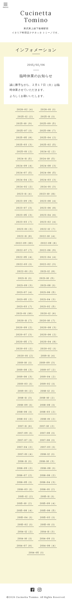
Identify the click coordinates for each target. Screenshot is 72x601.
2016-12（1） (48, 454)
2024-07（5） (24, 172)
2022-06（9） (48, 250)
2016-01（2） (48, 489)
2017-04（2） (25, 446)
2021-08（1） (48, 285)
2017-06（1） (48, 440)
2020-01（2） (25, 355)
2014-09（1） (48, 538)
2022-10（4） (48, 236)
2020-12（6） (48, 313)
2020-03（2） (25, 348)
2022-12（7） (48, 228)
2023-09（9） (25, 200)
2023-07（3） (24, 207)
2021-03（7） (25, 306)
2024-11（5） (25, 158)
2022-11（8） (25, 236)
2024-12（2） (48, 151)
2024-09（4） (25, 165)
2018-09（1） (25, 404)
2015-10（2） (25, 503)
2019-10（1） (25, 362)
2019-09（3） (47, 362)
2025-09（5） (48, 123)
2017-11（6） (25, 426)
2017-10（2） (48, 426)
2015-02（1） (25, 524)
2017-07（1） (25, 440)
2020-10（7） (48, 320)
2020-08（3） (49, 327)
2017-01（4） (26, 454)
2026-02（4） (25, 109)
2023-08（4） (48, 200)
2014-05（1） (37, 552)
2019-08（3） (25, 369)
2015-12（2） (26, 496)
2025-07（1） (25, 130)
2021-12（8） (48, 271)
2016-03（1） (25, 489)
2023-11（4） (25, 193)
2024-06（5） (48, 172)
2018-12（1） (48, 390)
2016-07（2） (25, 475)
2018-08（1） (48, 404)
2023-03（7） (24, 221)
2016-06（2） (48, 475)
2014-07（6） (25, 545)
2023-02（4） (48, 221)
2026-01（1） (49, 109)
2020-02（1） (48, 348)
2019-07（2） (48, 369)
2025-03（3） (25, 144)
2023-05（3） (25, 214)
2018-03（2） (48, 411)
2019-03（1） (25, 383)
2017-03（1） (48, 446)
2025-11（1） (48, 116)
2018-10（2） (48, 397)
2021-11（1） (25, 278)
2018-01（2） (48, 418)
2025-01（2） (25, 151)
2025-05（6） (25, 137)
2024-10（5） (48, 158)
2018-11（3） (25, 397)
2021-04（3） (48, 299)
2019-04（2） (48, 376)
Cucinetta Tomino (36, 16)
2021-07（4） (25, 292)
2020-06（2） (49, 334)
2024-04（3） (25, 179)
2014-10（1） (25, 538)
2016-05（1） (25, 482)
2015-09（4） (48, 503)
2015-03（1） (48, 517)
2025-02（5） (48, 144)
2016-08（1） (48, 468)
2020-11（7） (25, 320)
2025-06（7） (48, 130)
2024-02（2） (25, 186)
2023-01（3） (25, 228)
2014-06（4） (48, 545)
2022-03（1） (24, 264)
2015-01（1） (48, 524)
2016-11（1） (25, 461)
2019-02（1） (48, 383)
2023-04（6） (48, 214)
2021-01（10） (25, 313)
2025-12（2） (25, 116)
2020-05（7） (24, 341)
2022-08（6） (49, 242)
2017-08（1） (48, 432)
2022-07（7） (24, 250)
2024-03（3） (48, 179)
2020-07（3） (24, 334)
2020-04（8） (49, 341)
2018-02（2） (25, 418)
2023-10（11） (48, 193)
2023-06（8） (48, 207)
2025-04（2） (48, 137)
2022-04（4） (48, 257)
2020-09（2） (25, 327)
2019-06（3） (25, 376)
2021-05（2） (25, 299)
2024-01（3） (48, 186)
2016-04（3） (48, 482)
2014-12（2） (26, 531)
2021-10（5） (47, 278)
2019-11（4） (48, 355)
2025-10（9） (24, 123)
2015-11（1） (48, 496)
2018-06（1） (25, 411)
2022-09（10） (25, 242)
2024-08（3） (48, 165)
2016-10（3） (47, 461)
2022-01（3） (25, 271)
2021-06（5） (48, 292)
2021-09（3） (25, 285)
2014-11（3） (48, 531)
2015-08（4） (25, 510)
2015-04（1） (25, 517)
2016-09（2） (25, 468)
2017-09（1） (25, 432)
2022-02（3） (48, 264)
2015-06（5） (48, 510)
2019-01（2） (26, 390)
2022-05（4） (25, 257)
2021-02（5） (48, 306)
